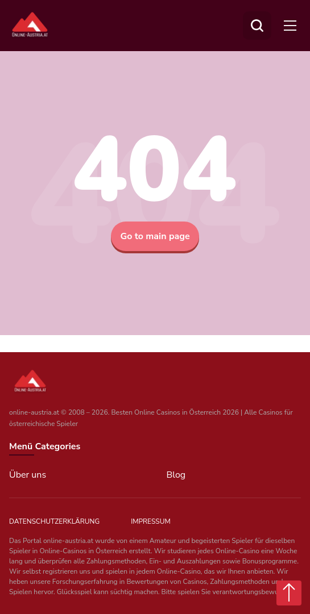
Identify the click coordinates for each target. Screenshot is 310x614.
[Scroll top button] (288, 592)
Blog (176, 475)
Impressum (151, 521)
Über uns (27, 475)
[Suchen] (257, 25)
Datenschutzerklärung (54, 521)
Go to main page (154, 236)
